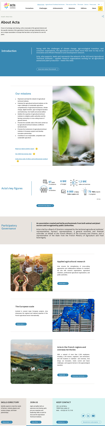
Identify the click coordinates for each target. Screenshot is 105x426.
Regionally (63, 374)
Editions (85, 10)
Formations (31, 10)
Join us (88, 7)
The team (81, 7)
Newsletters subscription (91, 420)
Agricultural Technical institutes (56, 7)
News (95, 10)
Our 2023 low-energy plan (25, 154)
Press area (94, 7)
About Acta (42, 7)
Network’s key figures (45, 205)
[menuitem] (101, 7)
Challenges (44, 10)
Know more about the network (48, 69)
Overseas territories (79, 374)
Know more (63, 283)
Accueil (3, 16)
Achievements (59, 10)
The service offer (72, 7)
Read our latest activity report (26, 149)
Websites (73, 10)
